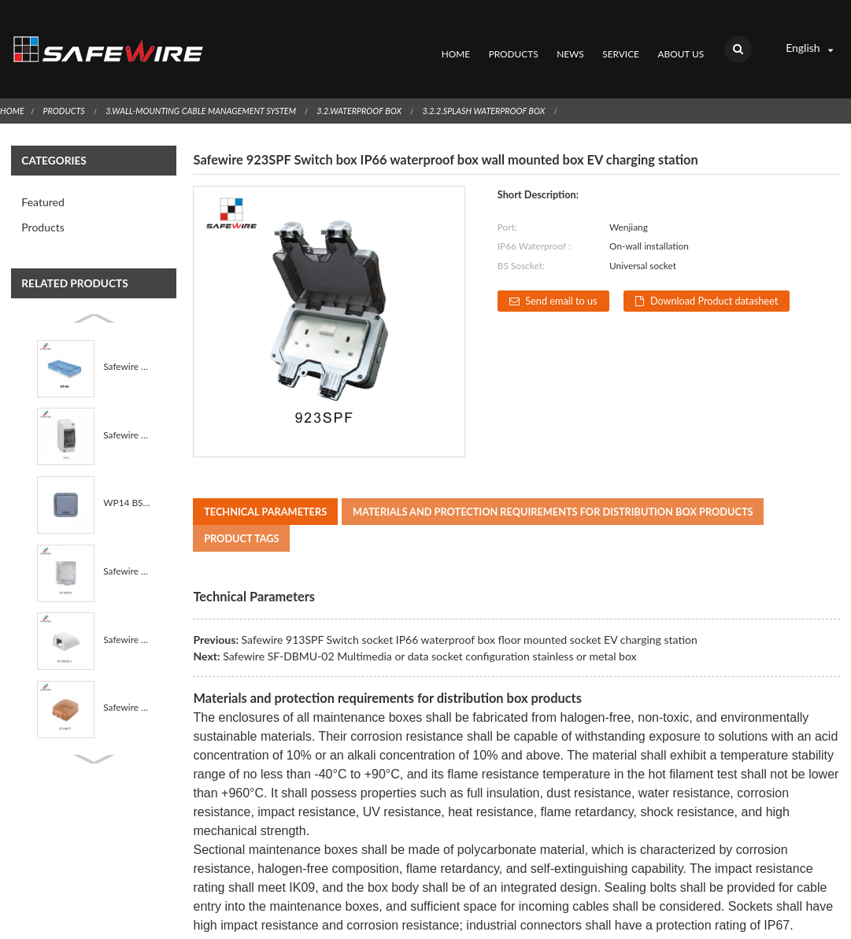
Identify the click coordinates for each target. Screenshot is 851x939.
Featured (42, 180)
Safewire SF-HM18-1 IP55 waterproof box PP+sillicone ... (126, 617)
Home (455, 43)
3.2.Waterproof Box (364, 88)
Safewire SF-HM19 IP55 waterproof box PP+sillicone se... (126, 549)
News (570, 43)
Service (620, 43)
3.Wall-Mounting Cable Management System (204, 88)
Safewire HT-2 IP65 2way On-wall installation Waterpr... (126, 412)
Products (513, 43)
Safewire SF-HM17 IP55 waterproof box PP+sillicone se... (126, 685)
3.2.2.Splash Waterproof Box (490, 88)
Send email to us (561, 278)
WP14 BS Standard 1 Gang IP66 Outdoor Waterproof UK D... (126, 480)
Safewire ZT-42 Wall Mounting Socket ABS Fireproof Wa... (126, 344)
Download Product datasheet (717, 278)
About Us (680, 43)
